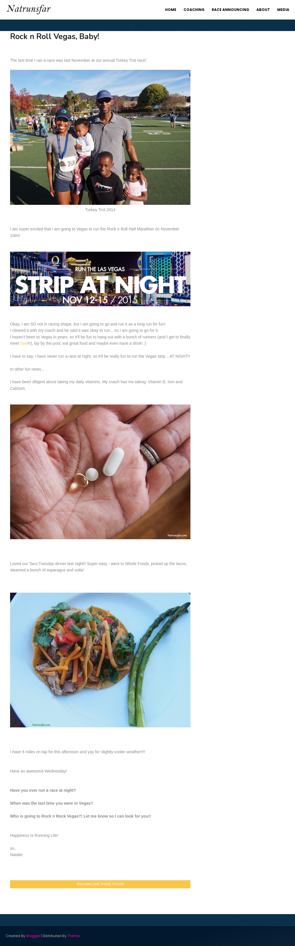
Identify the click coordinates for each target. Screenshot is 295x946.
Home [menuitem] (170, 9)
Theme (73, 935)
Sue (23, 343)
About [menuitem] (263, 9)
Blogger (33, 935)
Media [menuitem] (283, 9)
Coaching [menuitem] (194, 9)
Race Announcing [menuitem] (230, 9)
